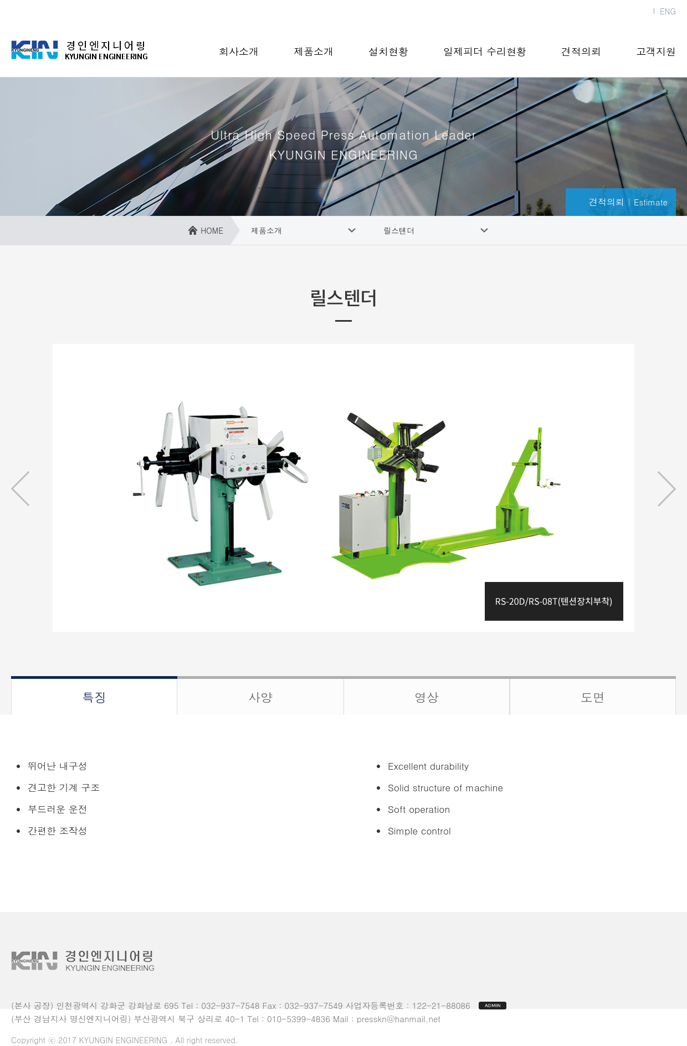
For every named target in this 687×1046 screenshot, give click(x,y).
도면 (593, 696)
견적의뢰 (581, 51)
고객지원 (656, 51)
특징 (94, 696)
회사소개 (239, 51)
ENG (668, 11)
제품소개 (314, 51)
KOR (641, 11)
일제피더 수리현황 (484, 51)
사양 (260, 696)
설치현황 (388, 51)
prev (20, 488)
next (666, 488)
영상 (426, 696)
